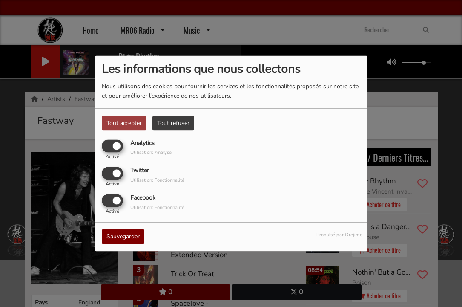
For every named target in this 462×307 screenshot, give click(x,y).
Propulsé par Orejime (339, 235)
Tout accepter (124, 123)
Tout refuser (173, 123)
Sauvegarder (123, 237)
